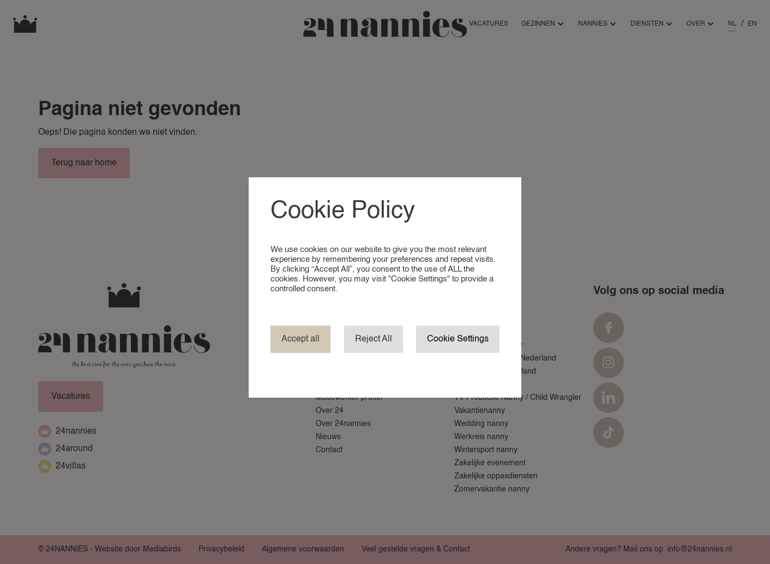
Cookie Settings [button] (458, 339)
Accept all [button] (300, 339)
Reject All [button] (373, 339)
